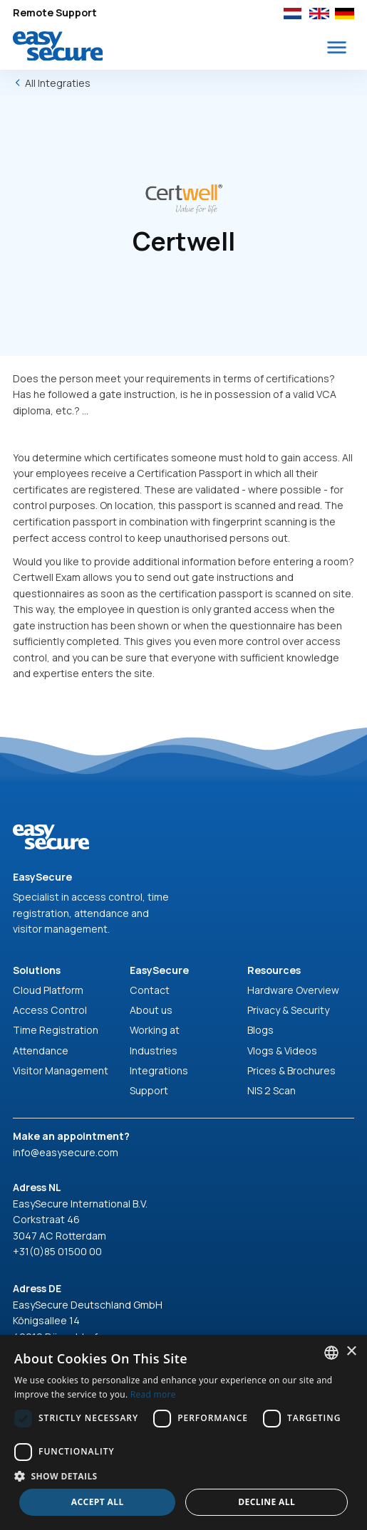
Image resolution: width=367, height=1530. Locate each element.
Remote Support (55, 12)
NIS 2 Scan (271, 1090)
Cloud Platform (48, 990)
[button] (336, 47)
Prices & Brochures (291, 1070)
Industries (153, 1050)
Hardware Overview (293, 990)
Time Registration (55, 1030)
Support (149, 1090)
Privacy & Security (288, 1010)
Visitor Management (60, 1070)
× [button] (351, 1351)
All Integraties (58, 83)
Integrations (159, 1070)
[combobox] (331, 1353)
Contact (150, 990)
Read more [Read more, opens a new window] (153, 1394)
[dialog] (183, 1432)
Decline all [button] (266, 1502)
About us (151, 1010)
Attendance (40, 1050)
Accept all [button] (97, 1502)
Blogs (260, 1030)
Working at (155, 1030)
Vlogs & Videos (282, 1050)
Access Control (50, 1010)
